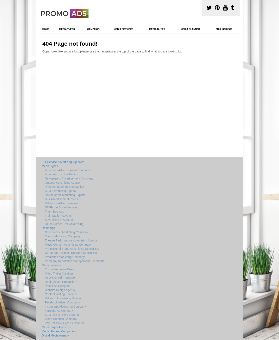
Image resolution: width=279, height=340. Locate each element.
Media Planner (190, 29)
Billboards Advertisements (61, 203)
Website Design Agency (60, 290)
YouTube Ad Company (59, 310)
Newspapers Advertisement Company (69, 178)
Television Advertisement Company (67, 170)
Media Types (67, 29)
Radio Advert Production (60, 281)
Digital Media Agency (55, 335)
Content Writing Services (61, 294)
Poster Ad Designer (57, 286)
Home (45, 29)
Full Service (224, 29)
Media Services (123, 29)
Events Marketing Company (62, 236)
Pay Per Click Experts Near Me (65, 323)
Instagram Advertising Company (65, 306)
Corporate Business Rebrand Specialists (71, 252)
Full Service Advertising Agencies (63, 162)
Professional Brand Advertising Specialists (72, 248)
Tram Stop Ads (54, 211)
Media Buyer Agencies (56, 327)
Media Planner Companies (59, 331)
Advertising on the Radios (61, 174)
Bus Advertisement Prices (61, 199)
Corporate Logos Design (60, 269)
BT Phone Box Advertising (61, 207)
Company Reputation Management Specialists (74, 261)
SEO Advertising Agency (60, 191)
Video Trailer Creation (59, 273)
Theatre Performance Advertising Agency (71, 240)
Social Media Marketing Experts (65, 195)
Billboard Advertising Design (63, 298)
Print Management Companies (64, 186)
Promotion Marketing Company (65, 257)
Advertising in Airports (59, 219)
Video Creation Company (61, 319)
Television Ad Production (60, 277)
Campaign (93, 29)
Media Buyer (157, 29)
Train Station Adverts (58, 215)
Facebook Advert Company (62, 302)
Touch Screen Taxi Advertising (64, 224)
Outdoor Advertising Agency (63, 182)
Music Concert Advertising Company (68, 244)
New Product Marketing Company (66, 232)
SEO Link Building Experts (62, 314)
